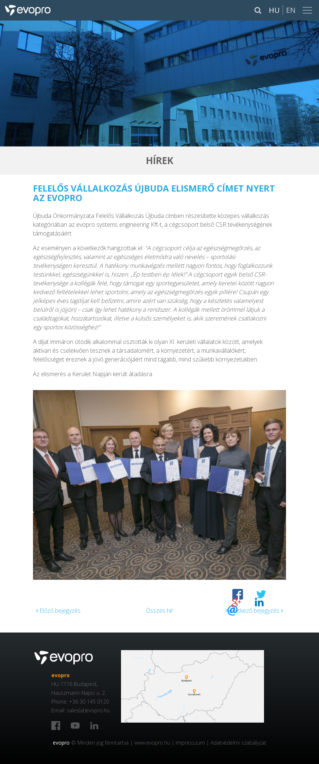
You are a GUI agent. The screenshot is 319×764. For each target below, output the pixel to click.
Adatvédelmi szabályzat (238, 742)
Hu (274, 10)
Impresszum (190, 742)
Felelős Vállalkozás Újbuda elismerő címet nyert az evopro (154, 193)
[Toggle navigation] (308, 10)
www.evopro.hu (152, 742)
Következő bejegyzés (254, 611)
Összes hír (159, 611)
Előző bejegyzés (58, 611)
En (291, 10)
